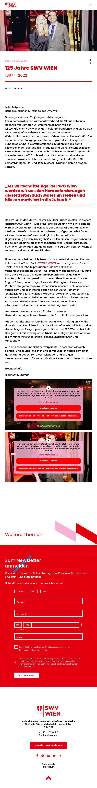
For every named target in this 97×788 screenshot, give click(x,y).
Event (9, 61)
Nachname (21, 613)
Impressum (48, 766)
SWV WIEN (21, 61)
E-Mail (19, 637)
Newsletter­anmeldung (48, 745)
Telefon (19, 629)
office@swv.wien (49, 735)
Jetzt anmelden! (26, 675)
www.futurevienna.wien (45, 301)
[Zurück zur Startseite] (10, 5)
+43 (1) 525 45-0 (49, 732)
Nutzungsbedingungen (69, 664)
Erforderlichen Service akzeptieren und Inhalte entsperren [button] (48, 416)
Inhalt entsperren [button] (48, 408)
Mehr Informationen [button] (48, 402)
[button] (90, 5)
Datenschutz (48, 764)
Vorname (20, 601)
